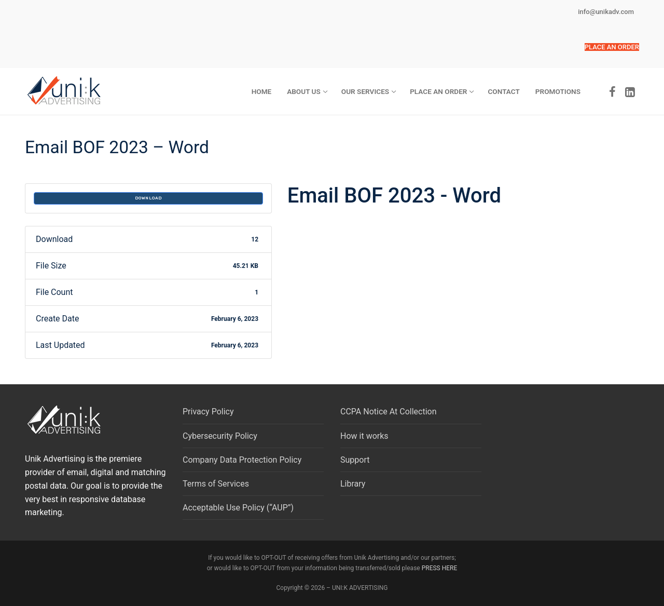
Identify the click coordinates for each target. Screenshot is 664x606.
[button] (612, 47)
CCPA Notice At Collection (388, 411)
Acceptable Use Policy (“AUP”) (238, 508)
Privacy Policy (208, 411)
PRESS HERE (440, 568)
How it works (364, 436)
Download (148, 198)
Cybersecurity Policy (220, 436)
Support (354, 460)
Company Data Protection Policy (242, 460)
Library (352, 484)
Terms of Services (216, 484)
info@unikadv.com (606, 12)
